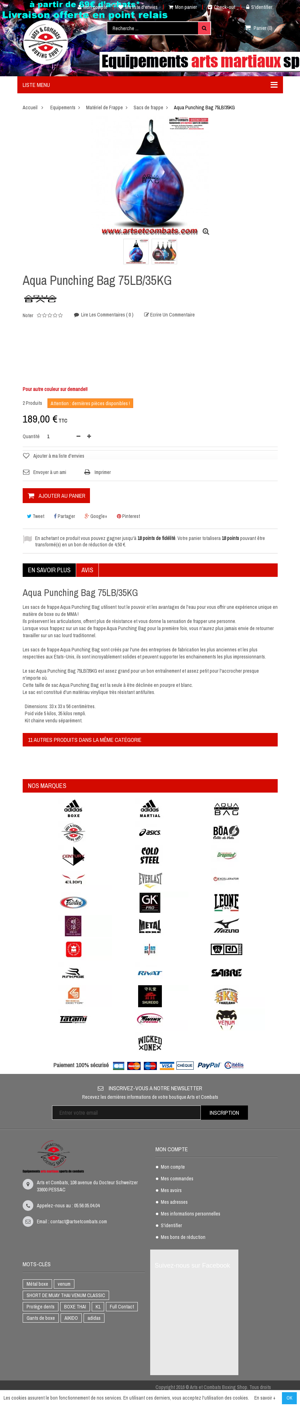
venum (64, 1284)
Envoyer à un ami (49, 472)
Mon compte (89, 7)
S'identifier (259, 7)
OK (289, 1398)
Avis (87, 570)
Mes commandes (177, 1179)
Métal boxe (37, 1284)
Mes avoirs (171, 1190)
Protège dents (41, 1306)
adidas (94, 1318)
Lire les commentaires (107, 315)
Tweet (35, 516)
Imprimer (103, 472)
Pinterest (128, 516)
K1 (98, 1306)
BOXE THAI (75, 1306)
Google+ (96, 516)
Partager (64, 516)
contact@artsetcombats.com (78, 1221)
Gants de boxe (41, 1318)
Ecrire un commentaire (172, 315)
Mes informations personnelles (190, 1214)
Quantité (31, 436)
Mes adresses (174, 1202)
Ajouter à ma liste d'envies (58, 456)
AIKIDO (71, 1318)
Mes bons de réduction (183, 1237)
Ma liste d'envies (138, 7)
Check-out (221, 7)
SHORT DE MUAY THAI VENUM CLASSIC (66, 1295)
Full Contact (122, 1306)
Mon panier (183, 7)
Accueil (30, 107)
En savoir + (265, 1398)
